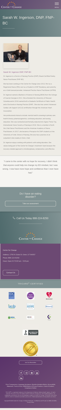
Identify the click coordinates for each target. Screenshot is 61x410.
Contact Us (11, 273)
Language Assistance (24, 386)
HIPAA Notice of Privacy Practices (33, 388)
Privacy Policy (30, 404)
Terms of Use (18, 388)
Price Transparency (11, 386)
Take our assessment (30, 204)
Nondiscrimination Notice (39, 386)
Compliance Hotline (30, 390)
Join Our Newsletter (30, 364)
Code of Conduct (49, 388)
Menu (57, 7)
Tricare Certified (30, 285)
